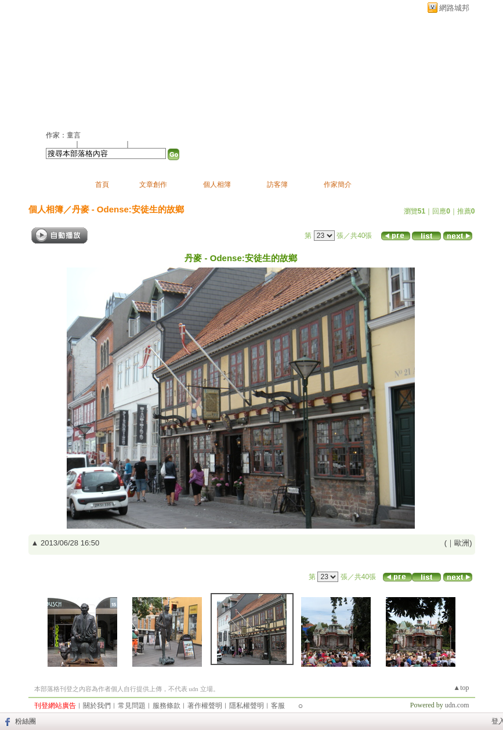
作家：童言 (63, 135)
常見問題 (132, 706)
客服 (278, 706)
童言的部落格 (89, 67)
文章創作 (153, 184)
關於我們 (97, 706)
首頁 (102, 184)
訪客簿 (277, 184)
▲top (461, 688)
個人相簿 (217, 184)
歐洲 (461, 543)
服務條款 (166, 706)
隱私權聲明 (246, 706)
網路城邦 (454, 7)
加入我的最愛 (103, 144)
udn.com (457, 705)
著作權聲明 (204, 706)
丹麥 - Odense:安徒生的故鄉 (128, 209)
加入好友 (60, 144)
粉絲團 (25, 721)
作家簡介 (338, 184)
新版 (176, 67)
